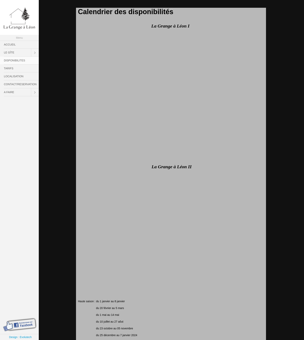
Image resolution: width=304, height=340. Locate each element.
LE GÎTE (9, 52)
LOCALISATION (13, 76)
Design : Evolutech (20, 337)
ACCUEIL (10, 44)
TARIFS (8, 68)
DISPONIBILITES (14, 60)
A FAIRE (9, 92)
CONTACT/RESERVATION (20, 84)
